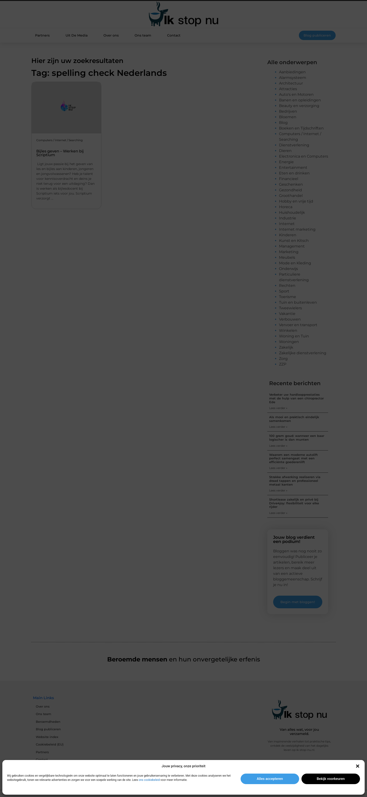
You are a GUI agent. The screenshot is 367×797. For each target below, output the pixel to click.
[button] (357, 766)
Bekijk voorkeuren (331, 779)
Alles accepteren (270, 779)
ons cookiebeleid (149, 780)
